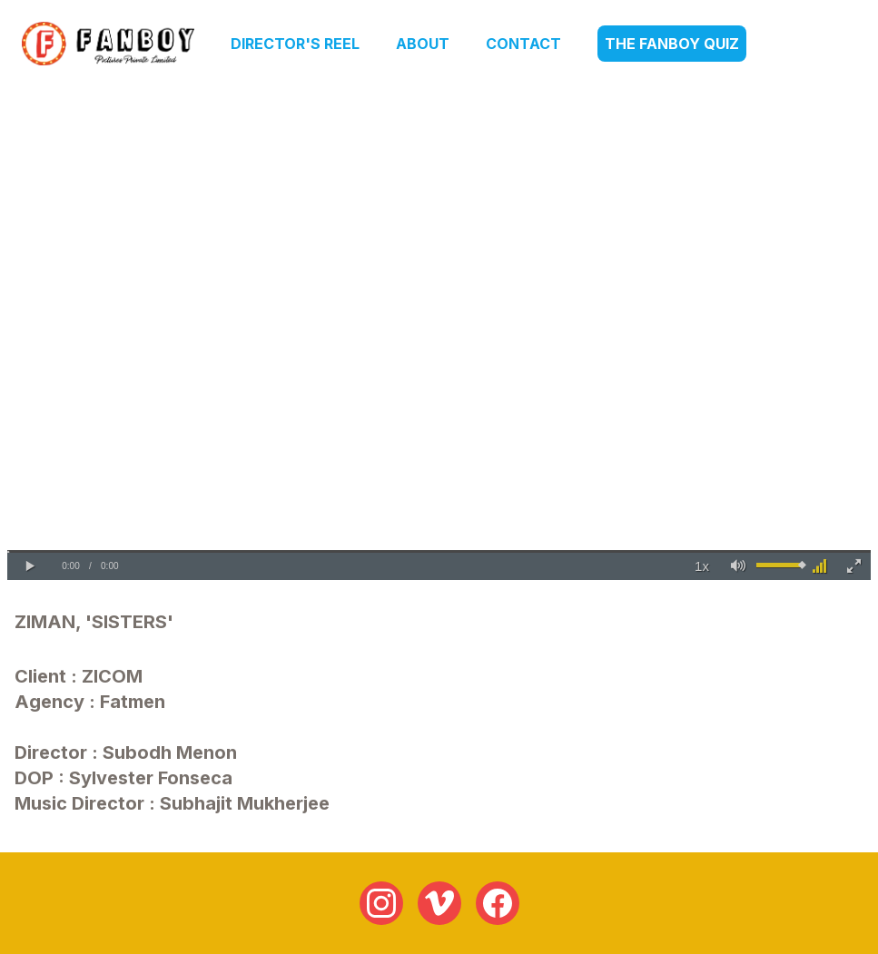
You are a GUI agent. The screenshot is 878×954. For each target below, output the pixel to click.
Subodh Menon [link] (170, 752)
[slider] (439, 551)
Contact (523, 43)
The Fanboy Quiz (672, 43)
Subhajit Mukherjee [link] (245, 803)
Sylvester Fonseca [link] (150, 778)
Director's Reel (295, 43)
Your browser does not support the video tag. (439, 337)
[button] (30, 566)
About (422, 43)
